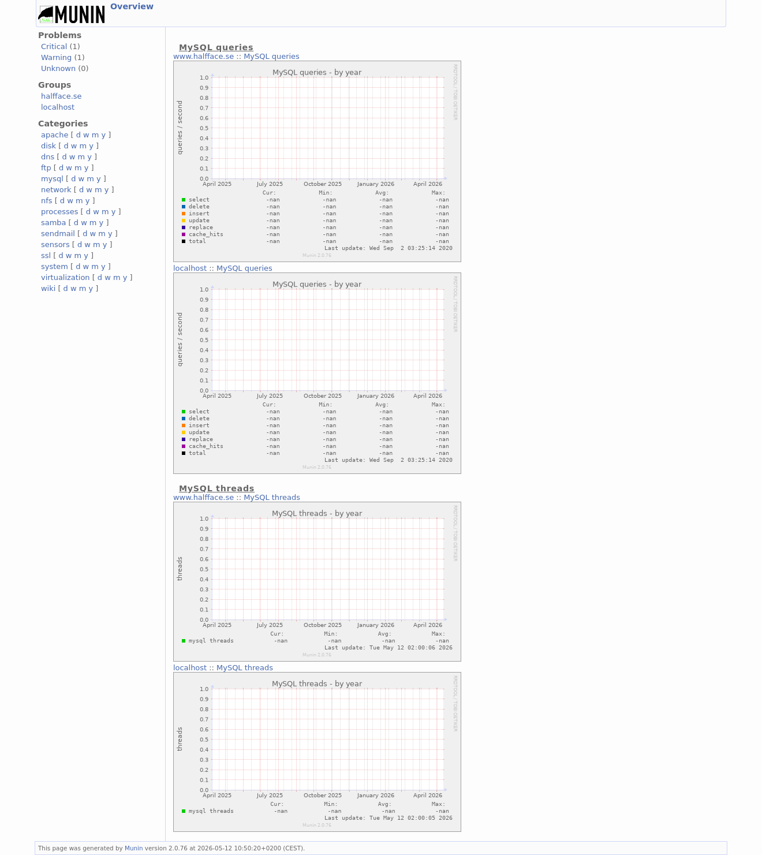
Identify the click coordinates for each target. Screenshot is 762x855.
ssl (46, 255)
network (56, 189)
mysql (52, 178)
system (54, 266)
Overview (132, 6)
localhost (57, 107)
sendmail (58, 233)
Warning (56, 57)
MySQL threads (272, 497)
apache (54, 134)
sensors (55, 244)
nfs (47, 200)
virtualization (65, 277)
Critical (54, 46)
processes (60, 211)
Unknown (58, 68)
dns (47, 156)
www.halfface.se (203, 56)
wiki (48, 288)
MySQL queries (272, 56)
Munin (134, 848)
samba (53, 222)
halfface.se (61, 96)
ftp (46, 167)
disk (48, 145)
